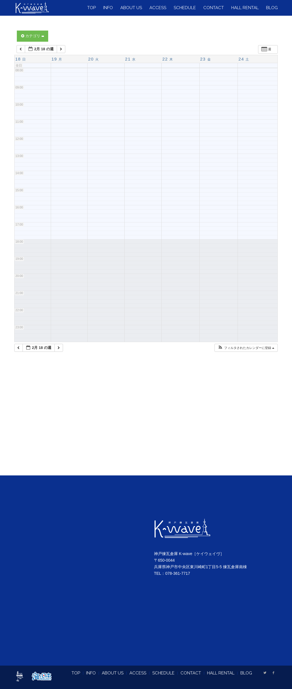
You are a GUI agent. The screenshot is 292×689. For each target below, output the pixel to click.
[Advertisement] (146, 421)
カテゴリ (32, 36)
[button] (246, 348)
